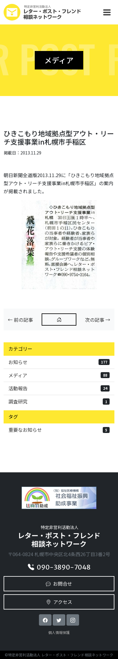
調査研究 (59, 401)
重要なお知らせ (59, 429)
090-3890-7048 (59, 567)
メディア (59, 375)
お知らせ (59, 362)
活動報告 (59, 388)
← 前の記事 (20, 319)
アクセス (59, 601)
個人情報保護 (59, 632)
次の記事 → (97, 319)
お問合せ (59, 583)
